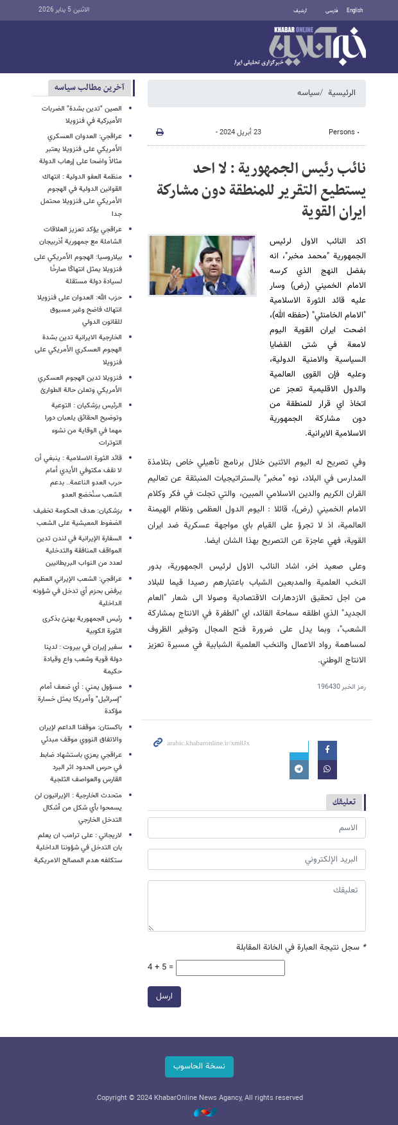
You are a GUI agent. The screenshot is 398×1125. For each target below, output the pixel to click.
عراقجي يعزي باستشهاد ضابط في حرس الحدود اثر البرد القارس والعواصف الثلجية (81, 767)
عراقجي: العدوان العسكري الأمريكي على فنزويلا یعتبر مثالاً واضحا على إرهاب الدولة (80, 148)
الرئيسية (342, 93)
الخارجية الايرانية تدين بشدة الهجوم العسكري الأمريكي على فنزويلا (78, 350)
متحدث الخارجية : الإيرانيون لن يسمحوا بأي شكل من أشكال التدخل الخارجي (78, 808)
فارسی (331, 11)
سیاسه (308, 93)
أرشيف (300, 11)
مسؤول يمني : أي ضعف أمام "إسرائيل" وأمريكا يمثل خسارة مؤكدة (80, 699)
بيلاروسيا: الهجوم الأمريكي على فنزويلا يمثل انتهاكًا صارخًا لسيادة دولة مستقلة (78, 269)
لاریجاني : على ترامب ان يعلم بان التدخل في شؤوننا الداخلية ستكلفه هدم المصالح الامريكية (78, 847)
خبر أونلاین (300, 47)
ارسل (164, 996)
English (355, 11)
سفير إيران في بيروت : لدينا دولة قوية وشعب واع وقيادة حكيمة (83, 659)
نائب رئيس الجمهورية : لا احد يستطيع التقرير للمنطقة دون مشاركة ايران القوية (261, 190)
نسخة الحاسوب (199, 1066)
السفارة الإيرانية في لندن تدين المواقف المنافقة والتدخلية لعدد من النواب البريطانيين (79, 551)
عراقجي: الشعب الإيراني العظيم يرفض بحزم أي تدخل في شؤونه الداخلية (77, 591)
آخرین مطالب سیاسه (90, 87)
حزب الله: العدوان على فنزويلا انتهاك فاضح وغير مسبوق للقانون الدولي (79, 310)
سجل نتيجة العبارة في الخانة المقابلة (301, 948)
